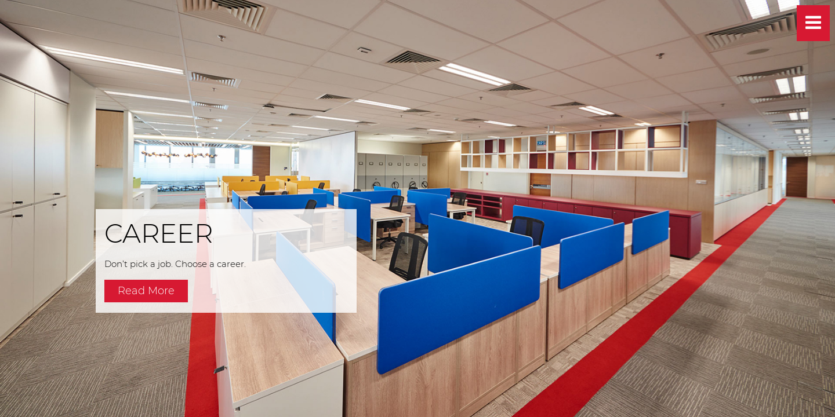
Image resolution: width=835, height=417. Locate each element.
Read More (146, 290)
